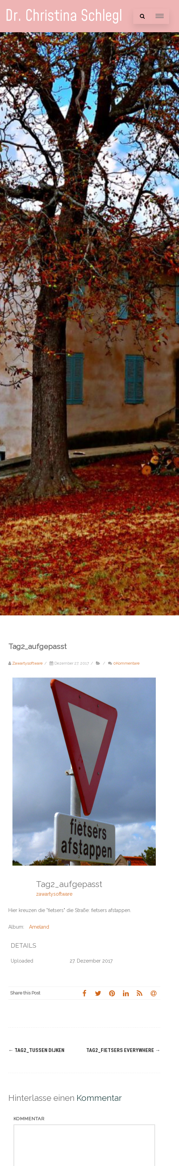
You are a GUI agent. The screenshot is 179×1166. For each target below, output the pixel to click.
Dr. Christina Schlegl (63, 16)
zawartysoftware (54, 894)
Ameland (39, 927)
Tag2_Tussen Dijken (36, 1050)
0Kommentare (126, 663)
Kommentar (29, 1118)
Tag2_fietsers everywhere (123, 1050)
